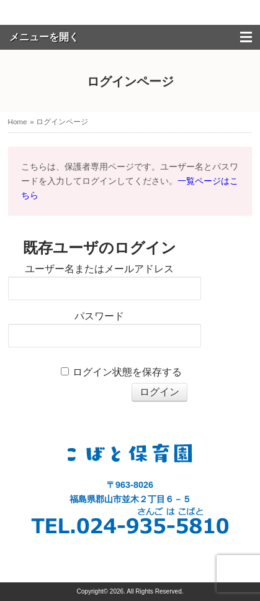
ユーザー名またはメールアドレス (99, 269)
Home (17, 122)
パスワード (99, 316)
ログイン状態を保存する (127, 372)
